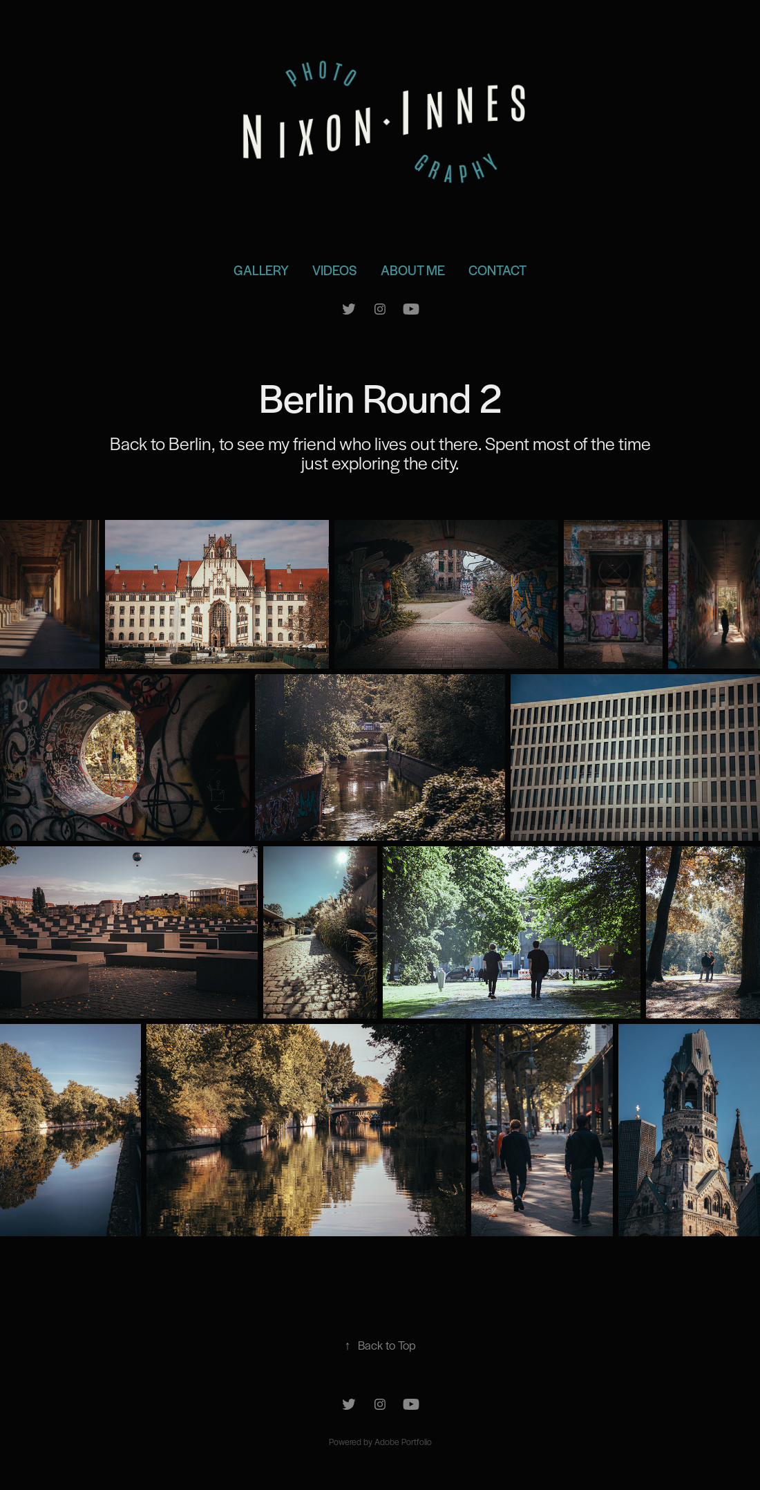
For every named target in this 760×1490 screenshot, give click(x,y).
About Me (413, 270)
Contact (497, 270)
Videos (334, 270)
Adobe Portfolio (403, 1441)
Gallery (261, 270)
